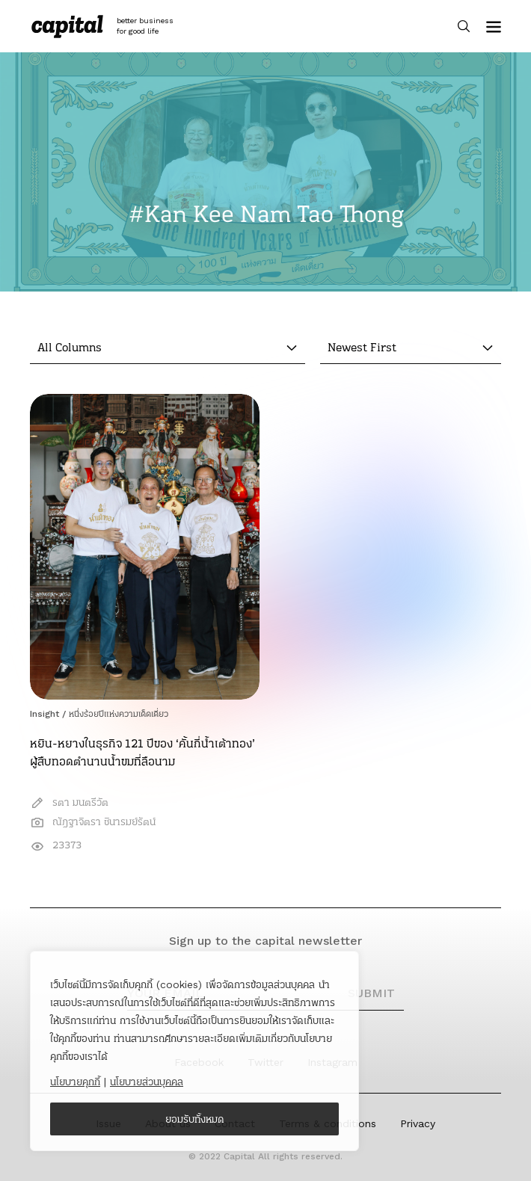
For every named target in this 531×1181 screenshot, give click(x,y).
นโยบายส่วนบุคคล (146, 1082)
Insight (44, 714)
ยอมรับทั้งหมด (194, 1119)
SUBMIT (371, 993)
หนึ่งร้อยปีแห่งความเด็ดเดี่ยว (118, 714)
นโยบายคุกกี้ (75, 1082)
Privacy (417, 1123)
